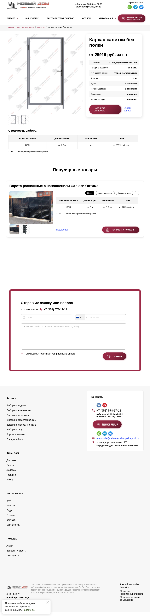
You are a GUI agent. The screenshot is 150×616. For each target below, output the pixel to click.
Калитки (41, 27)
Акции (9, 550)
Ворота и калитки (25, 27)
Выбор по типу (14, 434)
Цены (89, 193)
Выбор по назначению (18, 414)
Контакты (11, 524)
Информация (106, 18)
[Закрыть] (47, 602)
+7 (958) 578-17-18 (135, 3)
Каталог (11, 18)
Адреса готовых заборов (60, 18)
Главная (10, 27)
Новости (11, 510)
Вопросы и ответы (16, 555)
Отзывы (86, 18)
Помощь (11, 542)
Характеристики (105, 193)
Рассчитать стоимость (100, 109)
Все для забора (14, 443)
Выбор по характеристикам (21, 424)
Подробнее (28, 610)
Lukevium (125, 591)
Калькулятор (32, 18)
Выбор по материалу (17, 419)
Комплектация (124, 193)
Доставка (11, 464)
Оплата (10, 469)
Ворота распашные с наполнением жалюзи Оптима (53, 186)
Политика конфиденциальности (132, 596)
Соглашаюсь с (50, 358)
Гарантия (11, 479)
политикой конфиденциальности (57, 358)
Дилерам (11, 474)
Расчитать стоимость (123, 229)
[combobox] (80, 317)
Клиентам (12, 457)
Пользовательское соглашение (130, 602)
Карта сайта (12, 529)
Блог (9, 505)
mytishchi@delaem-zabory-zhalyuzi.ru (118, 443)
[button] (10, 173)
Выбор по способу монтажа (21, 429)
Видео (9, 514)
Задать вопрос (127, 109)
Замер (9, 484)
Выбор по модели (16, 409)
